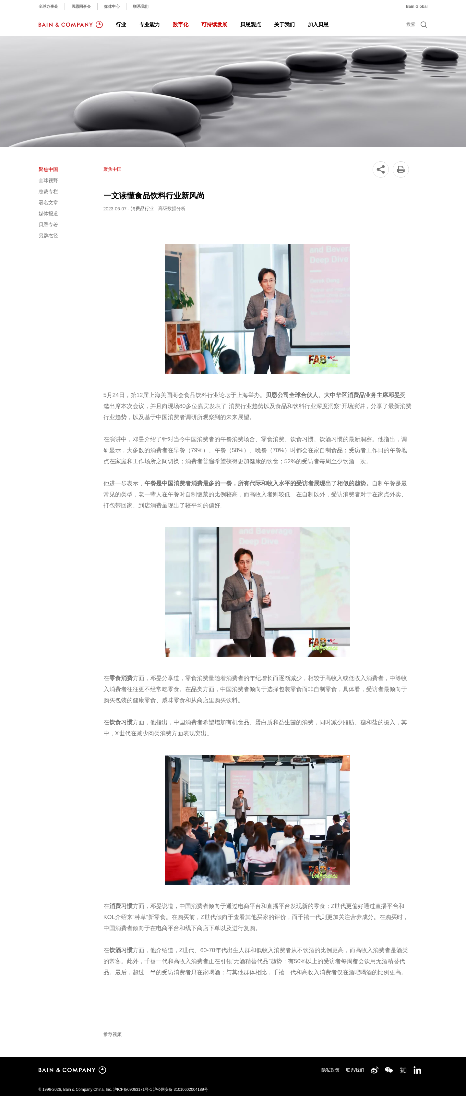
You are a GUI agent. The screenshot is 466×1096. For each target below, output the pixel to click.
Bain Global (417, 6)
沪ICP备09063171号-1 (132, 1089)
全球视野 (48, 180)
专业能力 (149, 24)
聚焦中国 (48, 169)
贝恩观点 (250, 24)
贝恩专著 (48, 224)
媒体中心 (112, 6)
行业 (121, 24)
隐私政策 (330, 1070)
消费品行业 (142, 208)
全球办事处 (48, 6)
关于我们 (284, 24)
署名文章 (48, 202)
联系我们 (141, 6)
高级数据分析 (171, 208)
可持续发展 (214, 24)
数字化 (180, 24)
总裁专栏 (48, 191)
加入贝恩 (318, 24)
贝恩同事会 (81, 6)
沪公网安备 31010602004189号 (180, 1089)
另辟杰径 (48, 235)
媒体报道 (48, 213)
